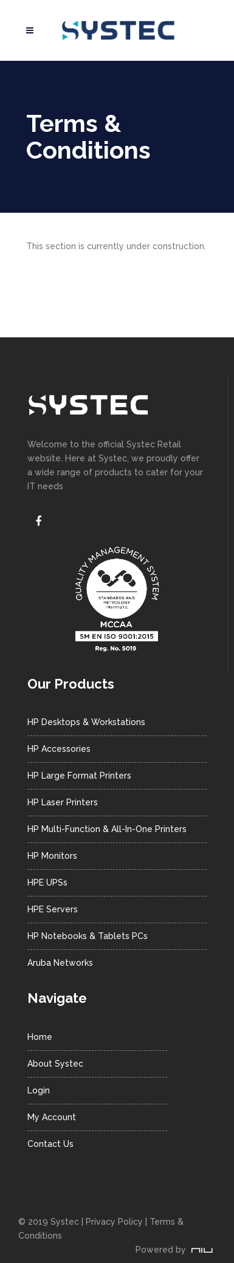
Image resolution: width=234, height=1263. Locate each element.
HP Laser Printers (62, 802)
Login (38, 1090)
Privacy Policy (114, 1222)
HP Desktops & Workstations (86, 722)
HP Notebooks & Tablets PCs (87, 936)
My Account (51, 1117)
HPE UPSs (47, 882)
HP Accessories (59, 749)
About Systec (55, 1064)
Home (39, 1037)
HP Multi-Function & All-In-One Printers (107, 829)
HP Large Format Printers (79, 775)
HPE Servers (52, 909)
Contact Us (50, 1144)
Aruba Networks (60, 963)
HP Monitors (52, 856)
